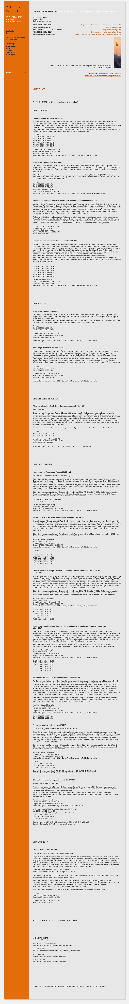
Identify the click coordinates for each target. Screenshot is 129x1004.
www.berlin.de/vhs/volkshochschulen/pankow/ (49, 956)
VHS (8, 48)
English (24, 72)
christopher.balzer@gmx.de (102, 67)
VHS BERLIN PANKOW (42, 27)
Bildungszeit (11, 46)
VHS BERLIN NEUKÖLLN (42, 32)
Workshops (10, 44)
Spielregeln (10, 54)
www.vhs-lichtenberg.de (41, 940)
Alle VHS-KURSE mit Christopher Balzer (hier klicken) (55, 102)
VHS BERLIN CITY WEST (42, 25)
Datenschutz (11, 52)
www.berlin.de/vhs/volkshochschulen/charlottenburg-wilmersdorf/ (56, 951)
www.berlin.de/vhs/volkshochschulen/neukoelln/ (50, 961)
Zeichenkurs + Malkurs (15, 37)
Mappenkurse (11, 39)
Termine (9, 33)
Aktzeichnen (11, 42)
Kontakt (9, 50)
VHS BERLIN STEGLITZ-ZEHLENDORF (48, 30)
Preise (8, 35)
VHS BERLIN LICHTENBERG (44, 34)
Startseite (10, 31)
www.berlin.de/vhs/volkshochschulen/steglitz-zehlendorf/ (53, 945)
